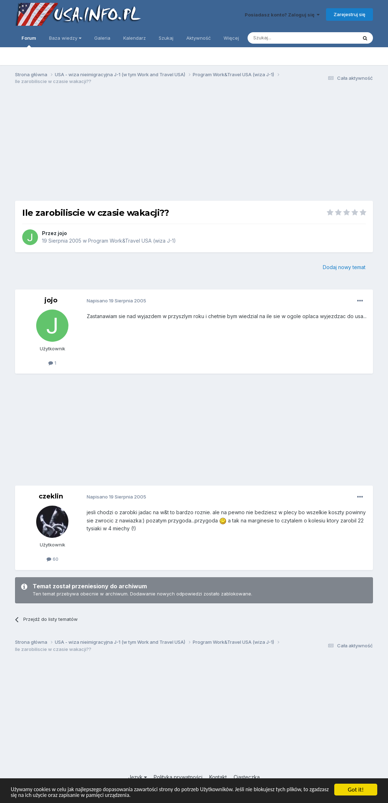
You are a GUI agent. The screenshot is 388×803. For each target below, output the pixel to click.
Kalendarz (134, 38)
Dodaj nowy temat (344, 267)
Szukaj (166, 38)
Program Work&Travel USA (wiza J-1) (132, 241)
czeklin (51, 496)
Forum (28, 41)
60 (52, 559)
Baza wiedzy (65, 38)
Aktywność (198, 38)
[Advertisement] (194, 146)
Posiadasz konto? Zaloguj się (282, 15)
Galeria (102, 38)
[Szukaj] (285, 38)
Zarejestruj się (349, 14)
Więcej (231, 38)
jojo (62, 233)
